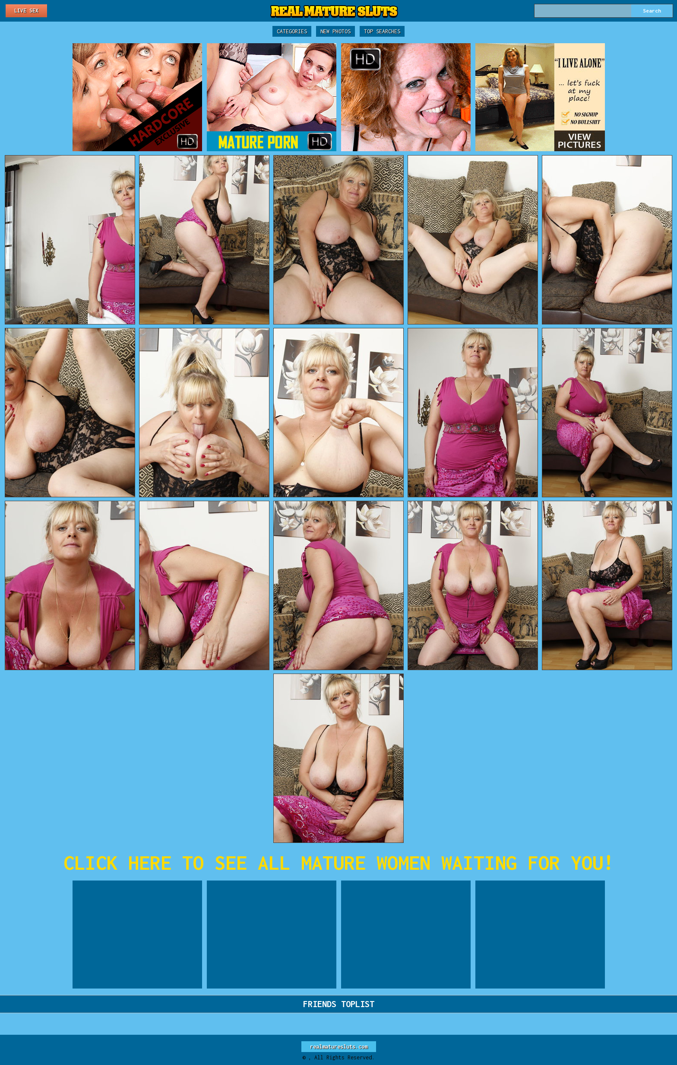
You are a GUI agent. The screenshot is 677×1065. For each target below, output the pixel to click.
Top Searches (382, 31)
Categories (292, 31)
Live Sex (26, 10)
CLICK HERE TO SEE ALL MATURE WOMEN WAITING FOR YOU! (338, 862)
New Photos (335, 31)
